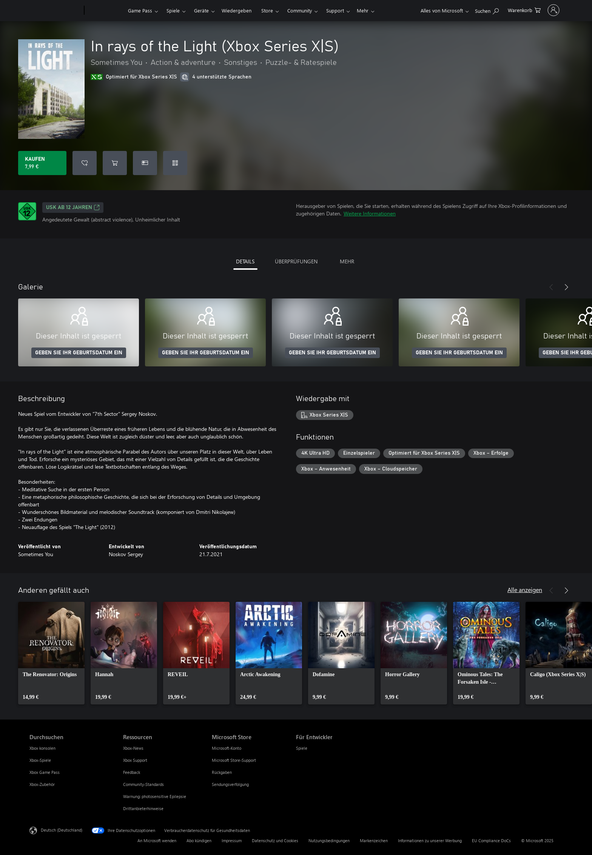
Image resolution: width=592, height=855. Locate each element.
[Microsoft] (55, 10)
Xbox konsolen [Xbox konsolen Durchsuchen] (42, 748)
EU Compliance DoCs (491, 840)
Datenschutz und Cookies (275, 840)
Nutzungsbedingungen (329, 840)
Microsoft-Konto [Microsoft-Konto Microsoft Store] (226, 748)
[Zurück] (551, 287)
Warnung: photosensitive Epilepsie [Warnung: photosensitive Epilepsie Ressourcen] (154, 796)
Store (267, 10)
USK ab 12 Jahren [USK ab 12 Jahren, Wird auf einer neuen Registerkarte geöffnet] (73, 208)
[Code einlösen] (175, 163)
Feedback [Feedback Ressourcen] (131, 772)
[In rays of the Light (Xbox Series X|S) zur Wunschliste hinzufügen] (84, 163)
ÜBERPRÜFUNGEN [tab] (296, 261)
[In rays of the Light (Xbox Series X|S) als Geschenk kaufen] (145, 163)
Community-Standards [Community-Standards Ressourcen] (143, 784)
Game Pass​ (140, 10)
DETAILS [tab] (245, 261)
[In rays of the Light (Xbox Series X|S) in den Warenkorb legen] (115, 163)
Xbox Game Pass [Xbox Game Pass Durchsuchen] (44, 772)
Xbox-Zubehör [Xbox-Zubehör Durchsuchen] (42, 784)
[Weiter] (566, 287)
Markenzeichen (374, 840)
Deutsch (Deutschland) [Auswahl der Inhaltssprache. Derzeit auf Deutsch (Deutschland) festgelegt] (61, 829)
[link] (51, 653)
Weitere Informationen (370, 213)
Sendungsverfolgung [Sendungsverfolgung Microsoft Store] (230, 784)
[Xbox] (105, 10)
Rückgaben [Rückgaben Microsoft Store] (222, 772)
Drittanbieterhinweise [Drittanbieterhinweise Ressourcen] (143, 808)
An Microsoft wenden (156, 840)
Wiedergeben (236, 10)
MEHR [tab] (347, 261)
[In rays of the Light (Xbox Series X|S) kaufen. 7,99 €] (42, 163)
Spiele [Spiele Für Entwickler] (301, 748)
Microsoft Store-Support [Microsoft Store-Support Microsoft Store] (234, 760)
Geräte (201, 10)
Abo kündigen (199, 840)
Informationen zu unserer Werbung (430, 840)
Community (299, 10)
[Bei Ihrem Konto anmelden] (539, 10)
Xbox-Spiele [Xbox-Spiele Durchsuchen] (40, 760)
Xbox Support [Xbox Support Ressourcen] (135, 760)
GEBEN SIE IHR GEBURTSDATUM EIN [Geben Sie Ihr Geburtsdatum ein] (78, 352)
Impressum (232, 840)
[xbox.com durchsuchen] (459, 9)
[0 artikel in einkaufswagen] (496, 9)
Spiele (173, 10)
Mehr (332, 10)
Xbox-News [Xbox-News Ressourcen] (133, 748)
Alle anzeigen (524, 590)
